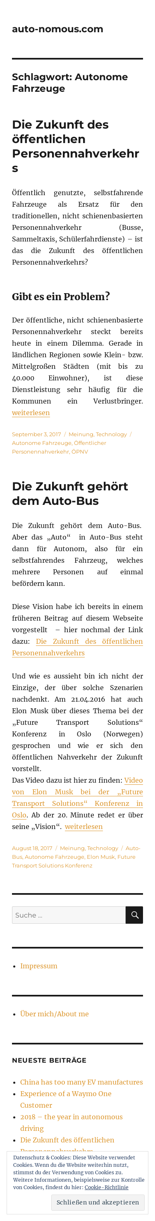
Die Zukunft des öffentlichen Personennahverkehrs (75, 146)
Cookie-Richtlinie (107, 1187)
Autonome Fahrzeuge (42, 443)
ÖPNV (80, 451)
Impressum (38, 966)
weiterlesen (31, 413)
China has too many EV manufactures (81, 1082)
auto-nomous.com (57, 29)
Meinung (81, 434)
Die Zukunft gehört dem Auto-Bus (70, 493)
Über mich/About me (54, 1014)
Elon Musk (101, 856)
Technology (111, 434)
